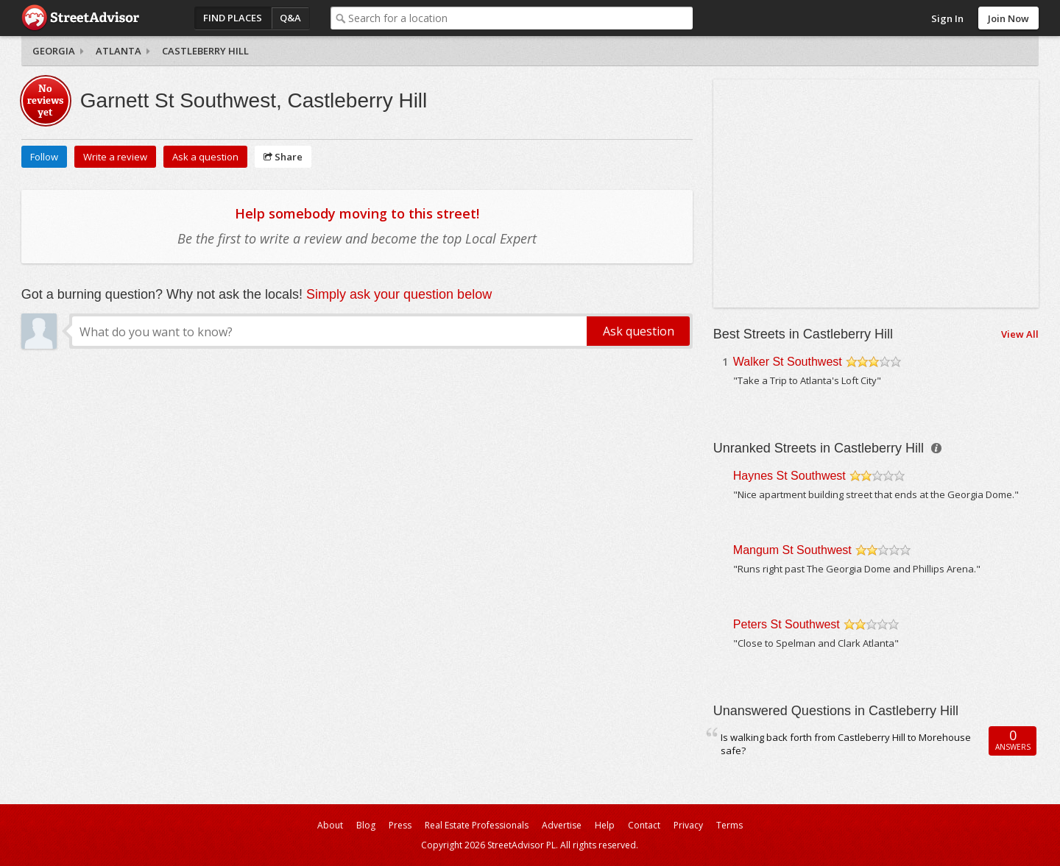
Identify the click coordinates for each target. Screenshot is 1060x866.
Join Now (1008, 18)
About (330, 825)
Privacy (688, 825)
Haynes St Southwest (789, 475)
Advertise (562, 825)
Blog (365, 825)
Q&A (290, 17)
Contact (644, 825)
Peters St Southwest (786, 624)
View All (1020, 334)
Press (400, 825)
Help (605, 825)
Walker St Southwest (787, 361)
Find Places (232, 17)
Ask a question (205, 156)
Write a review (115, 156)
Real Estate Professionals (477, 825)
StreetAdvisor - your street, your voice (80, 18)
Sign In (947, 18)
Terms (729, 825)
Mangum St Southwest (792, 550)
